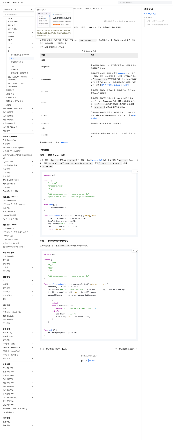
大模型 (25, 4)
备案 (147, 4)
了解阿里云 (81, 4)
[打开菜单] (4, 4)
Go (94, 16)
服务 (72, 4)
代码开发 (88, 16)
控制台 (153, 4)
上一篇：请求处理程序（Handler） (54, 363)
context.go (64, 150)
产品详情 (120, 29)
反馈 (92, 375)
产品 (32, 4)
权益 (47, 4)
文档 (141, 4)
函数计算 (16, 10)
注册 (158, 4)
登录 (167, 4)
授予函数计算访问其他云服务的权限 (115, 93)
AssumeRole (123, 81)
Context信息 (97, 168)
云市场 (59, 4)
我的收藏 (132, 29)
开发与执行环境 (77, 16)
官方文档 (6, 10)
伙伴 (66, 4)
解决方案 (39, 4)
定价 (53, 4)
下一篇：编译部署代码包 (126, 363)
